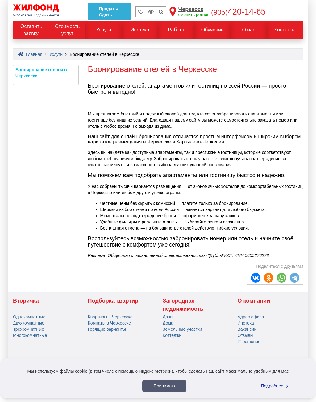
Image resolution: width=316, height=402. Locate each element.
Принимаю (164, 385)
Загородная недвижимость (183, 305)
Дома (168, 323)
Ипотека (246, 323)
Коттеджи (172, 335)
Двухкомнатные (28, 323)
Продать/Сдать (108, 11)
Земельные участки (182, 329)
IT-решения (249, 341)
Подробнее (275, 385)
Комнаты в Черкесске (109, 323)
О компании (254, 301)
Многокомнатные (30, 335)
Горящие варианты (107, 329)
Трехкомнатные (28, 329)
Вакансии (247, 329)
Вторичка (26, 301)
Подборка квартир (113, 301)
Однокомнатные (29, 316)
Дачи (168, 316)
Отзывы (245, 335)
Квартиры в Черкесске (110, 316)
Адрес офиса (251, 316)
